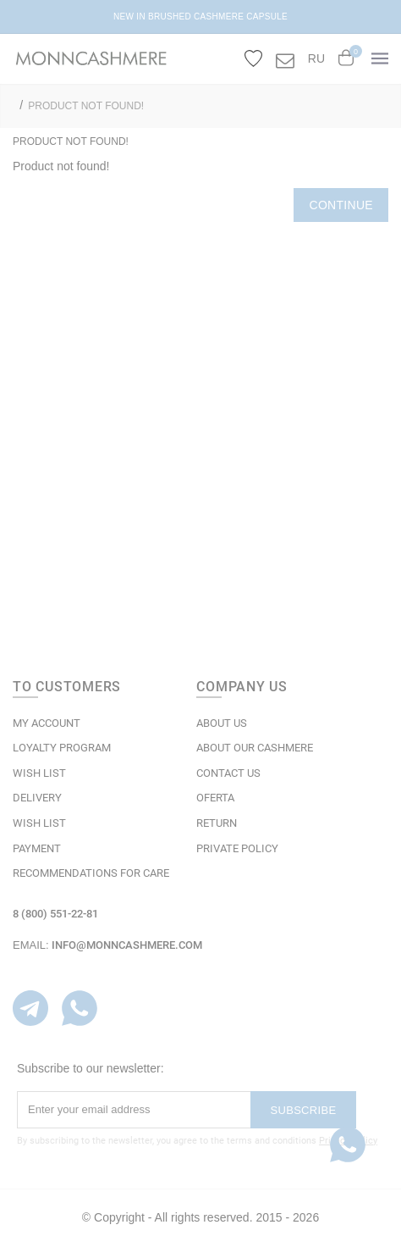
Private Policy (237, 848)
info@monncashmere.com (127, 945)
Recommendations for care (91, 873)
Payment (37, 848)
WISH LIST (39, 773)
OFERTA (215, 797)
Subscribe (304, 1110)
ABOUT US (221, 723)
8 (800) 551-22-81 (55, 913)
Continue (341, 205)
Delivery (37, 797)
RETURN (216, 823)
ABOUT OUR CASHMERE (254, 747)
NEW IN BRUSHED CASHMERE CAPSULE (200, 16)
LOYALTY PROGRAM (62, 747)
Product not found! (86, 106)
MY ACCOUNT (46, 723)
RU (316, 58)
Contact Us (228, 773)
